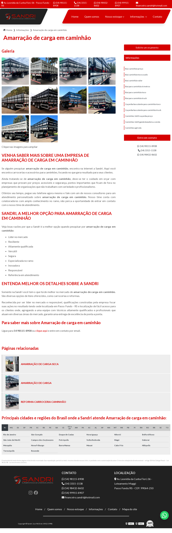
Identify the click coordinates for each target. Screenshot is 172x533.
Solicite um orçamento (147, 47)
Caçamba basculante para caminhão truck (143, 114)
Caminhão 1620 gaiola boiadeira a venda (142, 127)
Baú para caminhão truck (136, 101)
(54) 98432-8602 (101, 4)
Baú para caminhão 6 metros (137, 88)
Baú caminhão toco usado (136, 75)
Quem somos (91, 16)
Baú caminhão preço (134, 69)
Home (74, 16)
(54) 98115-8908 (60, 4)
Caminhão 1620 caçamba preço (139, 120)
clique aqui (41, 330)
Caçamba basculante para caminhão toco (142, 107)
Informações (137, 16)
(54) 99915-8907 (122, 4)
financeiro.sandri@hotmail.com (151, 4)
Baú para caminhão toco (135, 95)
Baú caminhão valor (133, 82)
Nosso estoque (113, 16)
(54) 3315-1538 (80, 4)
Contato (157, 16)
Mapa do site (129, 509)
